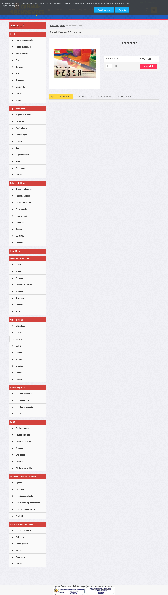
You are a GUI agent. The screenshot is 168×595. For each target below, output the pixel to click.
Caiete (62, 25)
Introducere (54, 25)
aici (19, 5)
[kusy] (109, 66)
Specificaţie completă (60, 96)
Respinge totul (104, 10)
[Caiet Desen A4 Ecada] (74, 39)
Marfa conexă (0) (105, 96)
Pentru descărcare (84, 96)
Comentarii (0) (124, 96)
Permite (122, 10)
